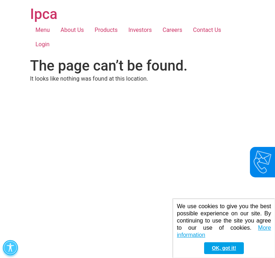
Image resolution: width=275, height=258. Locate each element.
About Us (72, 30)
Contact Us (207, 30)
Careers (172, 30)
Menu (42, 30)
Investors (140, 30)
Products (106, 30)
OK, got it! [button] (224, 248)
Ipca (43, 14)
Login (42, 44)
